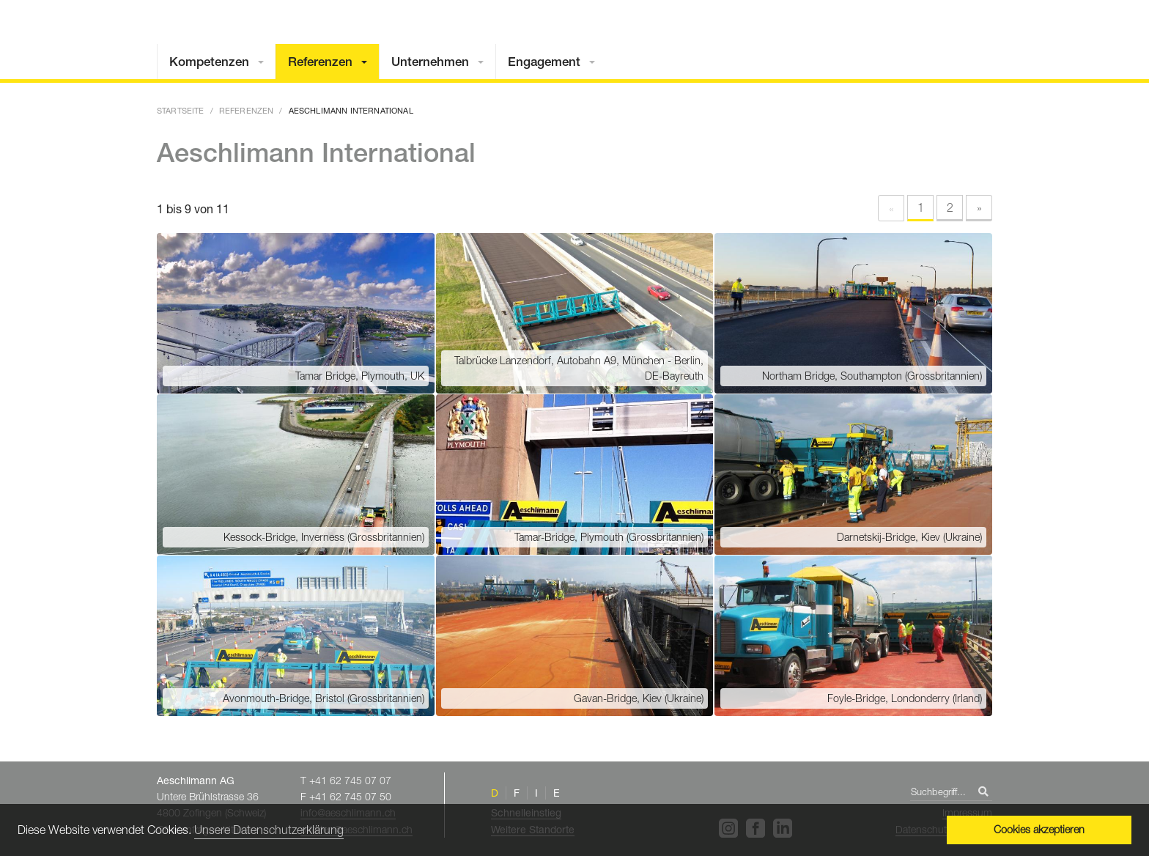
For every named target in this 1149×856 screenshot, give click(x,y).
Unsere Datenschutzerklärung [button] (269, 829)
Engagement (544, 61)
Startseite (180, 110)
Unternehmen (430, 61)
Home (915, 38)
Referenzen (320, 61)
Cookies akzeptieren (1039, 829)
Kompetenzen (209, 61)
